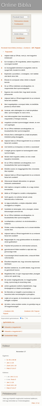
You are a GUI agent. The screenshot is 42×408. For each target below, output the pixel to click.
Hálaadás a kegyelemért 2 (13, 331)
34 (2, 249)
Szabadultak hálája (10, 335)
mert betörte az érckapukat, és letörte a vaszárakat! (21, 147)
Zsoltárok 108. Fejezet (31, 311)
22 (2, 181)
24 (2, 193)
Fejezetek (8, 52)
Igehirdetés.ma (8, 322)
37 (2, 268)
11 (2, 116)
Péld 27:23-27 (11, 368)
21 (2, 175)
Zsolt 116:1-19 (11, 365)
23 (2, 187)
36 (2, 262)
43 (2, 304)
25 (2, 197)
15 (2, 141)
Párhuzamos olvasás (21, 21)
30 (2, 227)
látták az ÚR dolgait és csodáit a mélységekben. (20, 193)
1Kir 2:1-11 (14, 377)
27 (2, 209)
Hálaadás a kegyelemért (12, 327)
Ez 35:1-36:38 (11, 360)
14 (2, 135)
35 (2, 256)
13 (2, 129)
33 (2, 246)
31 (2, 233)
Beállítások (20, 38)
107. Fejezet (36, 48)
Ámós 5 (13, 379)
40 (2, 286)
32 (2, 240)
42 (2, 298)
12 (2, 122)
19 (2, 163)
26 (2, 203)
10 (2, 110)
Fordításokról (18, 24)
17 (2, 151)
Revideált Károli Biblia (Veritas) (11, 48)
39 (2, 280)
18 (2, 157)
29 (2, 221)
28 (2, 215)
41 (2, 292)
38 (2, 274)
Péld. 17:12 (35, 403)
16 (2, 147)
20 (2, 169)
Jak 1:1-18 (10, 363)
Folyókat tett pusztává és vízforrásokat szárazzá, (20, 246)
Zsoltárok (27, 48)
